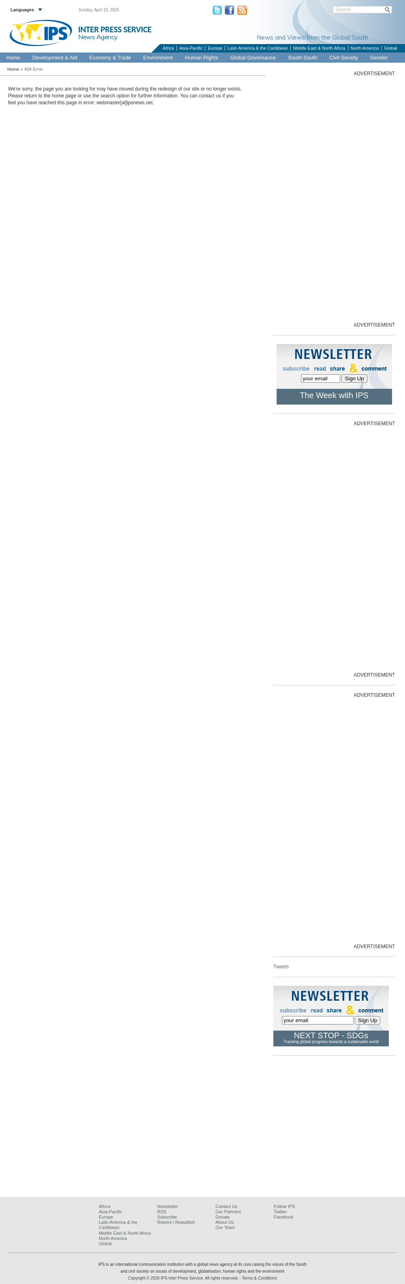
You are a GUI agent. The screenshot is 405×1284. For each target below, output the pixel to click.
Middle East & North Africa (319, 48)
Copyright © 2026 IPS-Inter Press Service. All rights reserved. (183, 1278)
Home (13, 58)
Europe (215, 48)
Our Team (225, 1227)
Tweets (281, 967)
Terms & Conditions (259, 1278)
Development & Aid (54, 58)
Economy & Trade (110, 58)
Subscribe (167, 1216)
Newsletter (167, 1206)
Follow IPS (284, 1206)
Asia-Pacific (190, 48)
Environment (158, 58)
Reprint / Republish (176, 1222)
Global (390, 48)
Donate (222, 1216)
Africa (168, 48)
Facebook (283, 1216)
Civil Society (343, 58)
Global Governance (253, 58)
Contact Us (226, 1206)
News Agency (98, 37)
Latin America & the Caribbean (258, 48)
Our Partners (228, 1211)
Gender (379, 58)
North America (365, 48)
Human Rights (201, 58)
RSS (161, 1211)
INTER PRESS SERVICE (114, 29)
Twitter (280, 1211)
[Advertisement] (354, 198)
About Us (224, 1222)
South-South (302, 58)
